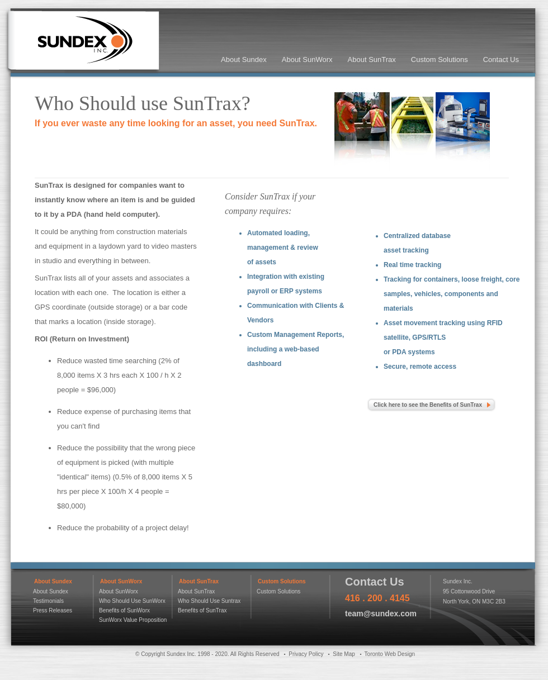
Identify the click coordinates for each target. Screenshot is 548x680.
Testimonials (48, 601)
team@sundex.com (381, 613)
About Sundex (244, 59)
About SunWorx (307, 59)
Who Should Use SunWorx (132, 601)
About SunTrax (372, 59)
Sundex (82, 42)
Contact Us (501, 59)
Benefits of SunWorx (124, 610)
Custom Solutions (439, 59)
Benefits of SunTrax (202, 610)
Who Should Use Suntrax (209, 601)
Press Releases (52, 610)
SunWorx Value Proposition (133, 620)
